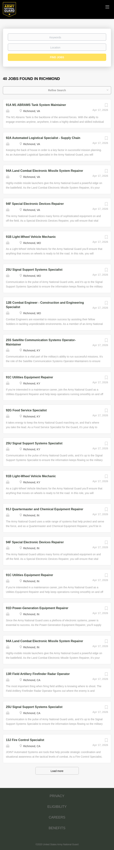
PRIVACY (57, 796)
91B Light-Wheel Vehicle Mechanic (31, 236)
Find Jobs (57, 57)
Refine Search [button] (57, 90)
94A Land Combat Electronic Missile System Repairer (44, 170)
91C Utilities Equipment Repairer (29, 377)
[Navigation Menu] (107, 7)
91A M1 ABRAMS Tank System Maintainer (36, 105)
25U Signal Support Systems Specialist (34, 269)
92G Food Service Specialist (26, 410)
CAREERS (57, 817)
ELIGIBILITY (57, 807)
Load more (57, 771)
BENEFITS (57, 828)
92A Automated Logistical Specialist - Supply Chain (43, 138)
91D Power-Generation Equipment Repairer (37, 608)
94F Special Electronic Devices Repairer (35, 203)
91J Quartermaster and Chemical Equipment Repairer (44, 509)
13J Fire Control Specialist (25, 740)
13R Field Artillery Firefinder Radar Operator (38, 674)
